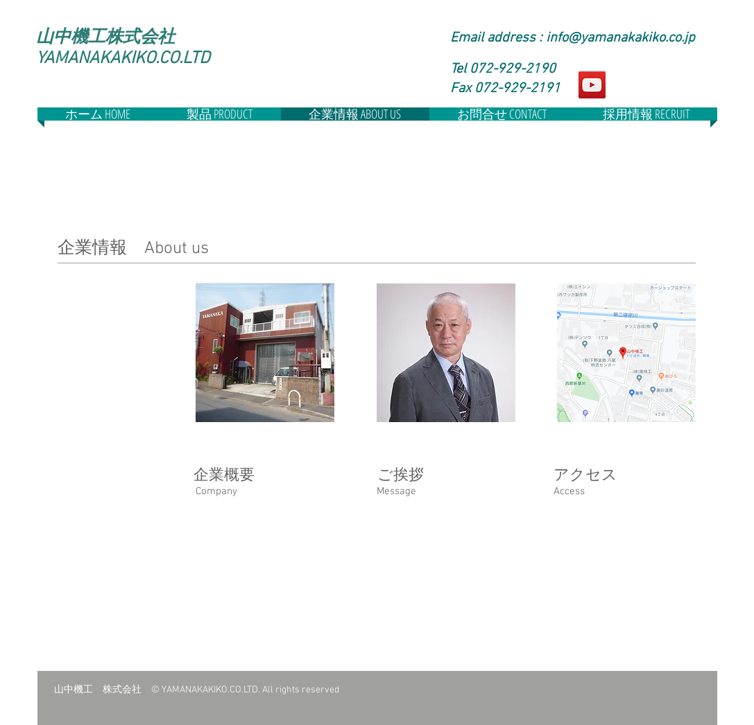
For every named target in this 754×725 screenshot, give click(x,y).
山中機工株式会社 (105, 37)
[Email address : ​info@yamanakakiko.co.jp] (576, 38)
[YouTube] (592, 84)
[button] (514, 88)
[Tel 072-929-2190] (514, 69)
